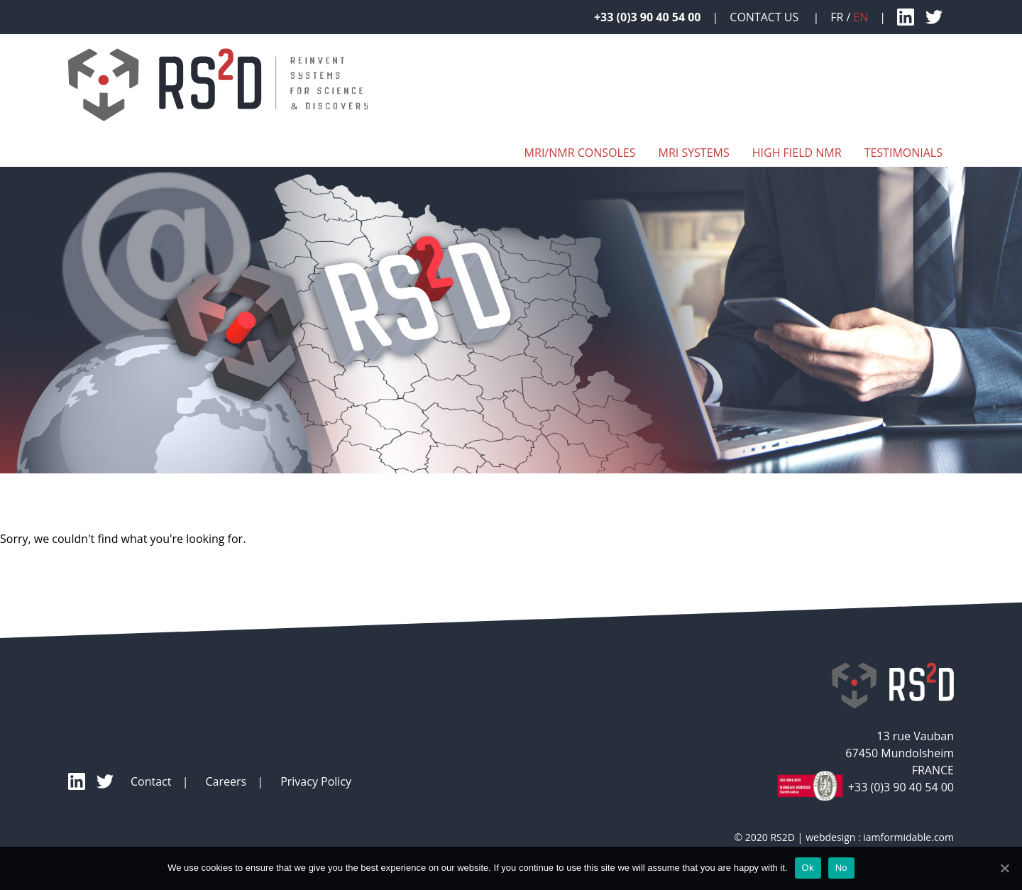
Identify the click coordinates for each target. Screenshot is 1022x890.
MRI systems (693, 152)
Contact (151, 781)
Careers (225, 781)
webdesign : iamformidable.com (880, 837)
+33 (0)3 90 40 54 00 (647, 17)
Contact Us (765, 17)
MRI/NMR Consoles (580, 152)
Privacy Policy (315, 781)
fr (836, 17)
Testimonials (903, 152)
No (841, 867)
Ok (808, 867)
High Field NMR (797, 152)
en (860, 17)
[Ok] (1004, 868)
